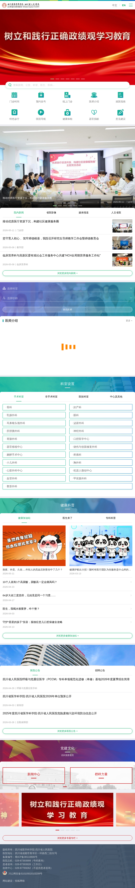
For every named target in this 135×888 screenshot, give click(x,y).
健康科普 (67, 505)
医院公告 (35, 670)
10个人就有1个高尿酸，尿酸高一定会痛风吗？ (30, 581)
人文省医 (116, 212)
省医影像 (51, 212)
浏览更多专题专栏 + (67, 838)
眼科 (76, 415)
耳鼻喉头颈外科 (16, 423)
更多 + (129, 320)
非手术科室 (51, 396)
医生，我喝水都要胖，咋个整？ (21, 608)
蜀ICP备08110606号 (26, 857)
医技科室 (84, 396)
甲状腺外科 (80, 478)
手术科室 (19, 396)
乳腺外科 (12, 415)
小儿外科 (12, 462)
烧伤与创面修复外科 (85, 446)
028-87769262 (23, 868)
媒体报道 (84, 212)
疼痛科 (77, 454)
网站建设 (7, 880)
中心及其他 (116, 396)
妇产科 (77, 407)
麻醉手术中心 (14, 454)
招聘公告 (100, 670)
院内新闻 (19, 212)
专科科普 (111, 518)
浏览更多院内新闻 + (67, 273)
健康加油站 (24, 518)
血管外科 (12, 478)
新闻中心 (33, 774)
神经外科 (78, 430)
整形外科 (12, 486)
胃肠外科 (12, 438)
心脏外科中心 (14, 470)
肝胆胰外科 (13, 430)
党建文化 (67, 749)
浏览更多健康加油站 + (67, 635)
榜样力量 (101, 774)
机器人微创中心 (82, 470)
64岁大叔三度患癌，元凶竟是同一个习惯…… (29, 595)
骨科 (9, 407)
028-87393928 (23, 864)
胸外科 (77, 462)
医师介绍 (11, 320)
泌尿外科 (78, 423)
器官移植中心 (14, 446)
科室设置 (67, 384)
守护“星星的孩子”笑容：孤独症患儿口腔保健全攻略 (32, 622)
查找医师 (67, 309)
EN (124, 5)
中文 (114, 5)
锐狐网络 (20, 880)
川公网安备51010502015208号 (22, 873)
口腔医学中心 (81, 438)
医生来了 (67, 518)
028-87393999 (23, 860)
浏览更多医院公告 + (67, 731)
